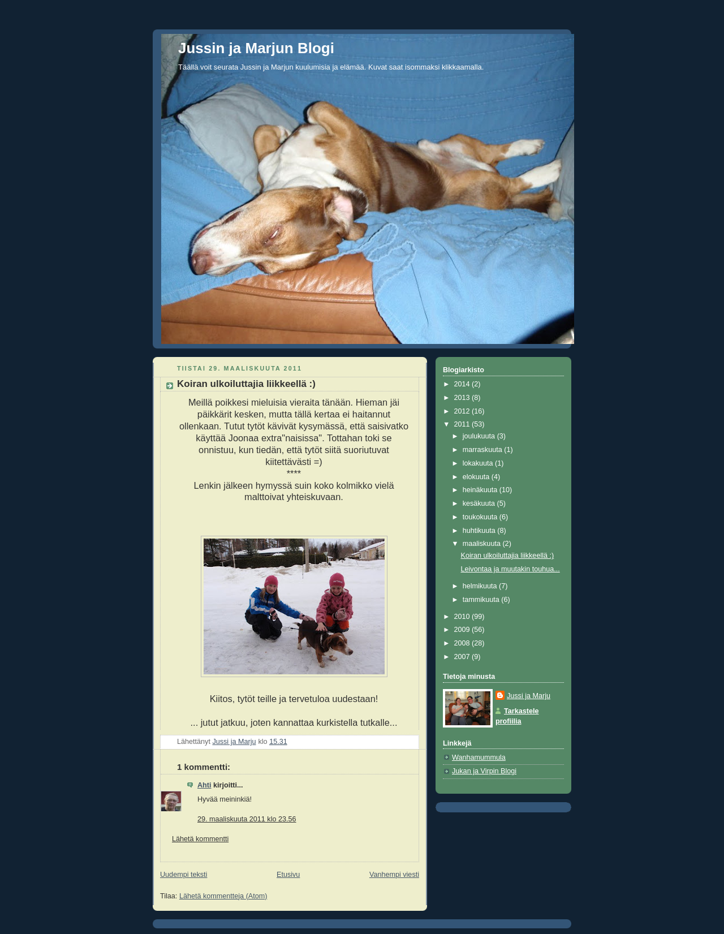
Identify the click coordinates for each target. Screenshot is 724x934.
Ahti (204, 785)
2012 (463, 411)
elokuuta (477, 477)
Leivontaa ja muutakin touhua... (510, 569)
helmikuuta (481, 586)
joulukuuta (480, 436)
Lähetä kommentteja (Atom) (223, 896)
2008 (463, 643)
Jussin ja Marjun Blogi (256, 48)
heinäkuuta (481, 490)
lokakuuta (479, 463)
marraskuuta (484, 450)
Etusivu (288, 875)
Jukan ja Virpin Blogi (484, 771)
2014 (463, 384)
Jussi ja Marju (528, 696)
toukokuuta (481, 517)
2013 (463, 398)
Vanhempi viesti (394, 875)
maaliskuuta (483, 544)
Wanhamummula (479, 757)
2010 (463, 617)
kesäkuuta (480, 503)
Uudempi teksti (183, 875)
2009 (463, 630)
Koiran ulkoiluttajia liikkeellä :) (507, 555)
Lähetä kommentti (200, 839)
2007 (463, 657)
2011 (463, 424)
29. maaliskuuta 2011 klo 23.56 (246, 819)
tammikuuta (482, 600)
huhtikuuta (480, 531)
